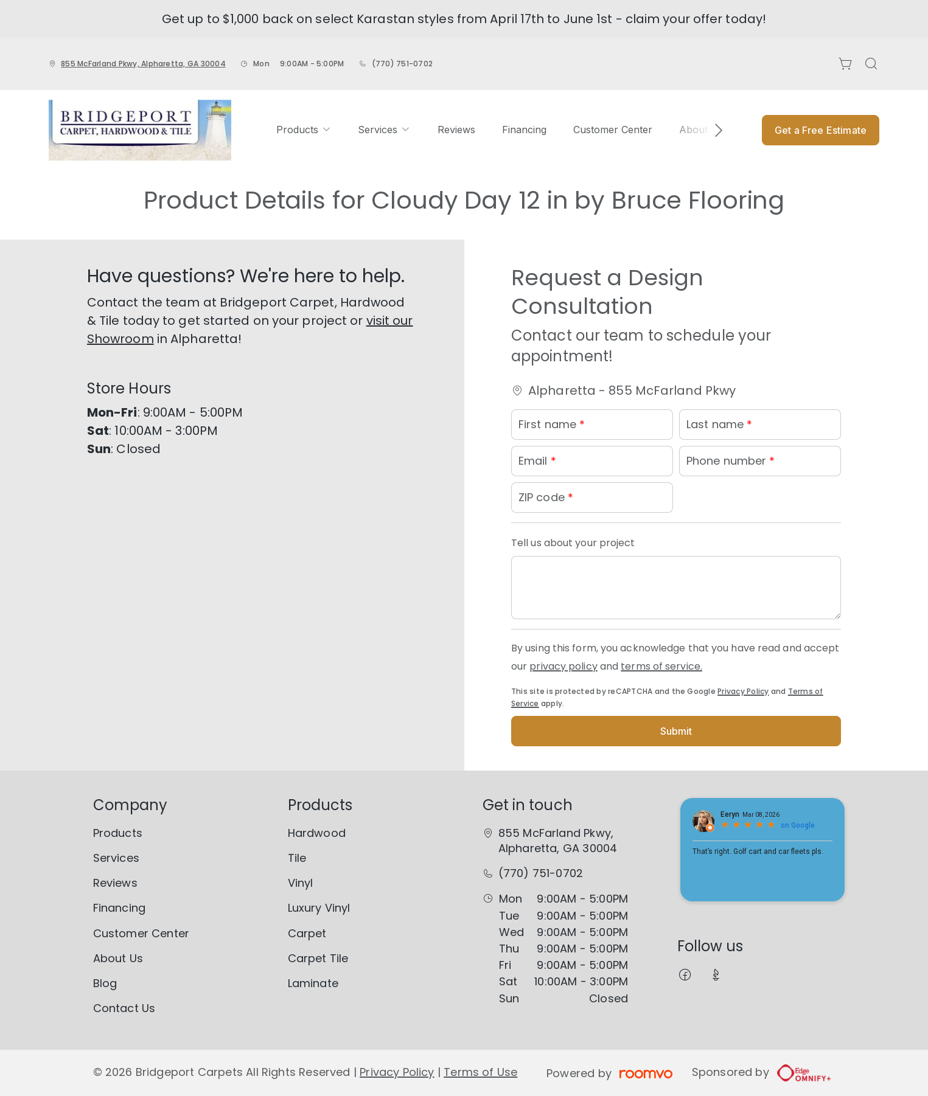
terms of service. (661, 666)
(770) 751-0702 (402, 63)
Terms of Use (480, 1072)
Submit (676, 731)
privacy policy (563, 666)
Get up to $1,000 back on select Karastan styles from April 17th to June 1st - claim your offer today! (464, 18)
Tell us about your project (573, 543)
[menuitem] (303, 130)
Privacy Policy (743, 691)
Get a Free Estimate (821, 130)
